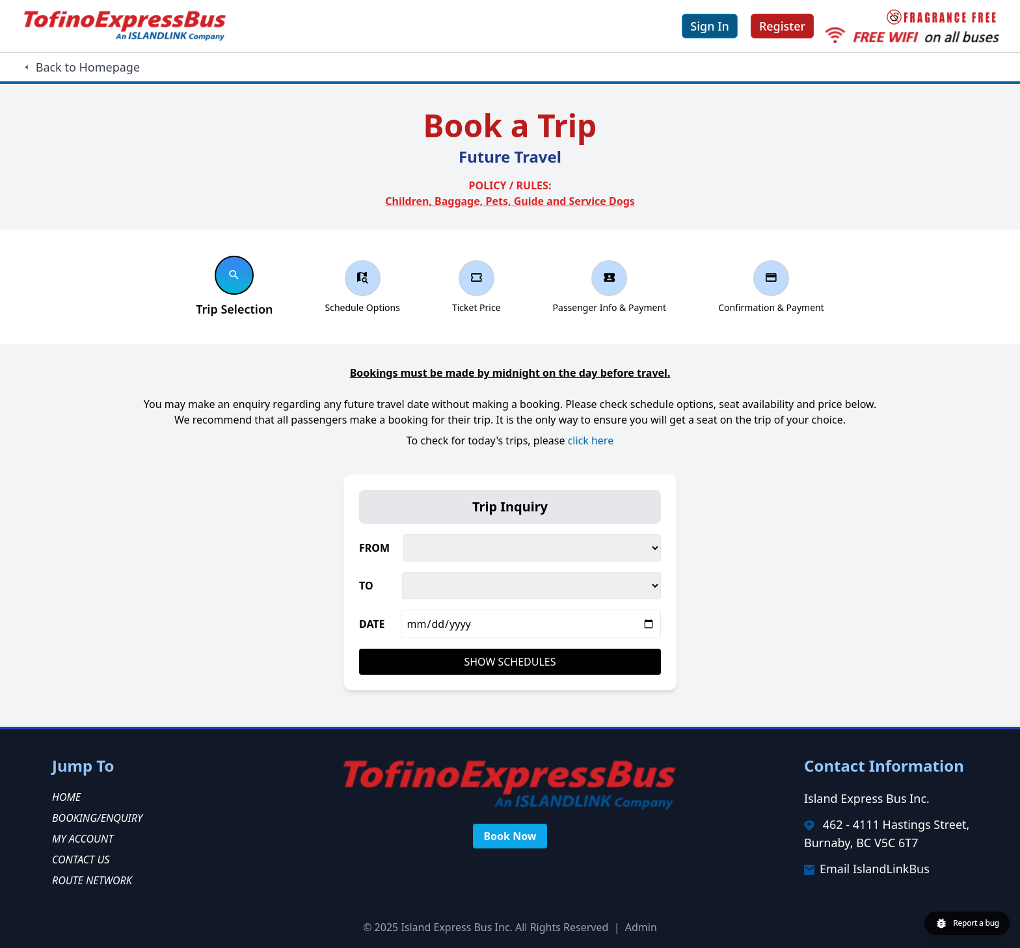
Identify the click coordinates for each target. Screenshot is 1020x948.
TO (366, 585)
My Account (82, 839)
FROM (374, 548)
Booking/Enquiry (97, 818)
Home (66, 797)
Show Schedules (510, 662)
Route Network (92, 880)
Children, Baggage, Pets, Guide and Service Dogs (510, 201)
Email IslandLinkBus (875, 868)
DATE (372, 624)
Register (782, 26)
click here (591, 440)
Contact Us (80, 859)
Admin (641, 927)
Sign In (709, 26)
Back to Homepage (80, 67)
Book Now (509, 836)
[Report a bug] (967, 923)
